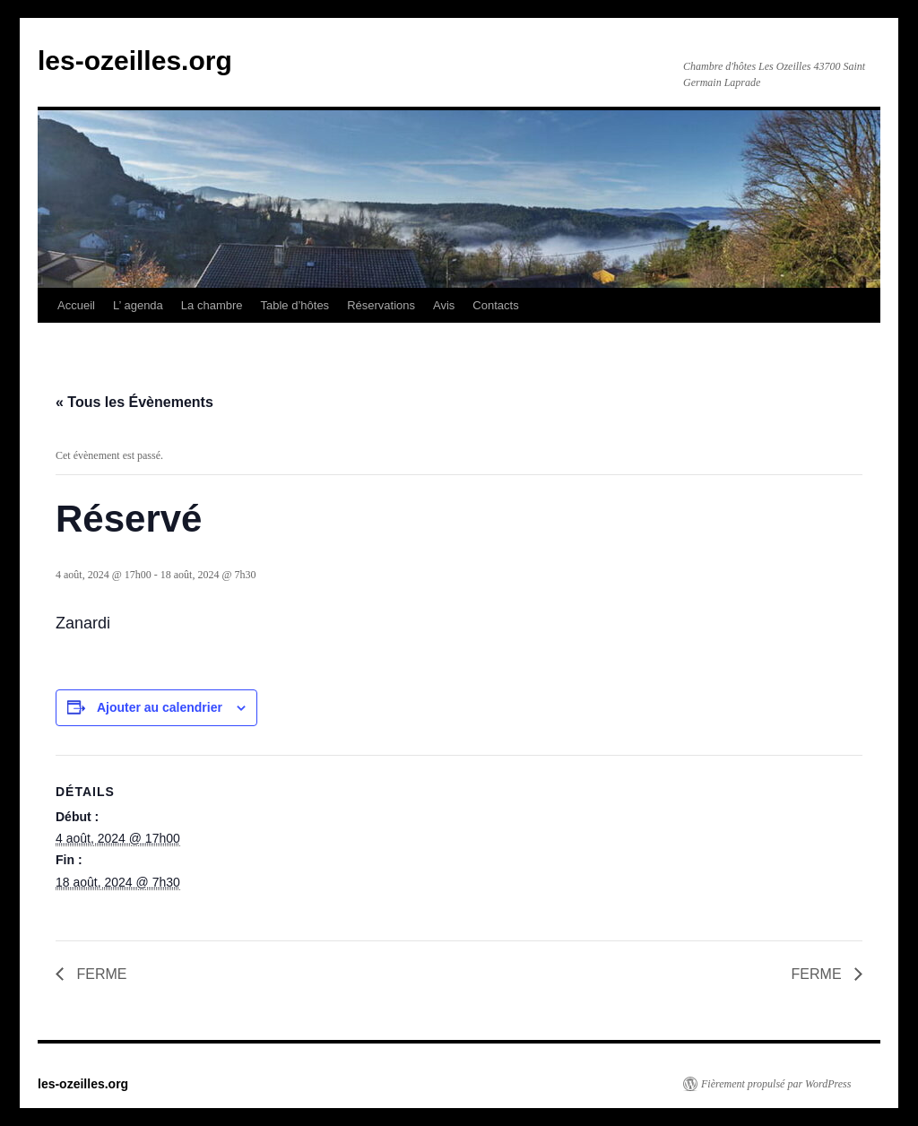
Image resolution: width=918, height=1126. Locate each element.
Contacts (495, 305)
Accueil (76, 305)
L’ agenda (138, 305)
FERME (99, 974)
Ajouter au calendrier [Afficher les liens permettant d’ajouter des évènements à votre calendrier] (159, 707)
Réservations (381, 305)
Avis (444, 305)
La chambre (212, 305)
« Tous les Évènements (134, 402)
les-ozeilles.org (135, 60)
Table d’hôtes (295, 305)
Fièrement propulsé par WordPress (776, 1084)
